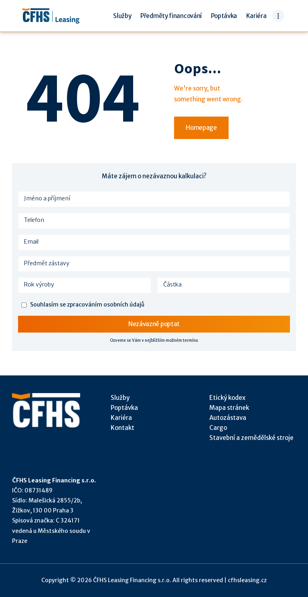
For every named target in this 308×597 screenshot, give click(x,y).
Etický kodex (227, 397)
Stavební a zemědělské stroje (251, 438)
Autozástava (227, 418)
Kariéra (121, 418)
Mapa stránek (229, 407)
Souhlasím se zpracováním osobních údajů (87, 304)
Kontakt (122, 428)
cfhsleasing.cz (247, 580)
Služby (120, 397)
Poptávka (124, 407)
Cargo (218, 428)
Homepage (201, 127)
